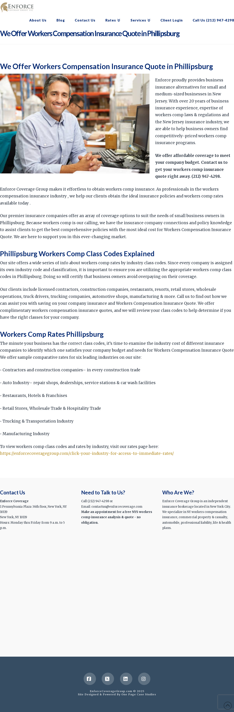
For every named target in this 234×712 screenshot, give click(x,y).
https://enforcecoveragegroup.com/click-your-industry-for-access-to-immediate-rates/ (87, 453)
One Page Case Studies (138, 694)
